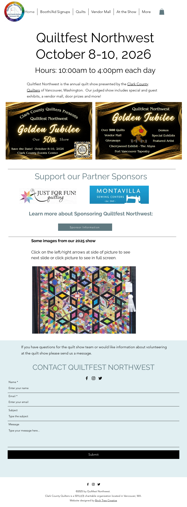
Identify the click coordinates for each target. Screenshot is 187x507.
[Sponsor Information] (85, 227)
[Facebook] (86, 378)
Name (12, 382)
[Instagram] (93, 378)
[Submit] (93, 454)
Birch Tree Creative (106, 500)
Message (14, 424)
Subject (13, 410)
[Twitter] (100, 378)
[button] (80, 11)
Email (12, 396)
